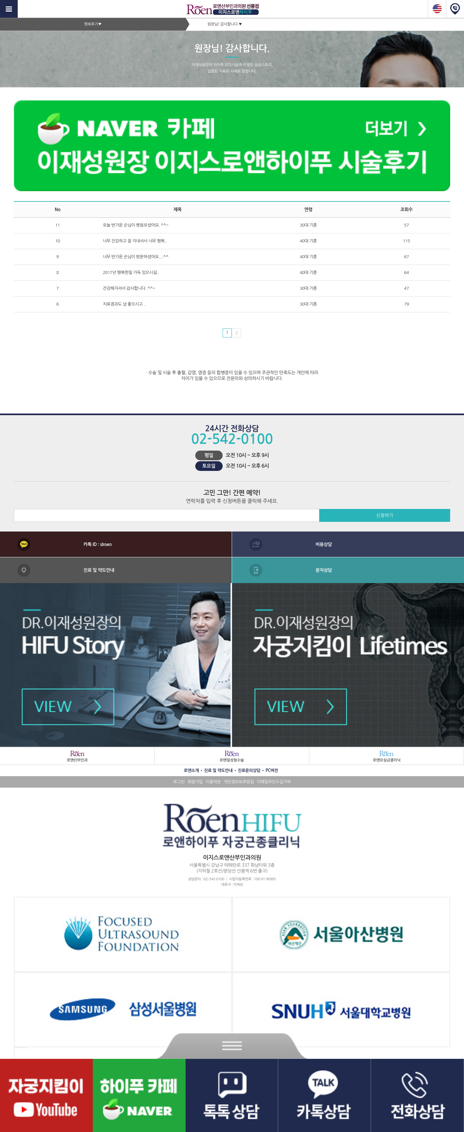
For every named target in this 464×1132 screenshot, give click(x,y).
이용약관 (213, 782)
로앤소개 (191, 770)
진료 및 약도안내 (98, 570)
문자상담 (323, 570)
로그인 (179, 782)
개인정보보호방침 (239, 782)
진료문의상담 (249, 770)
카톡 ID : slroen (97, 544)
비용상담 (323, 544)
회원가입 (195, 782)
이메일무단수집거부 (274, 782)
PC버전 (272, 770)
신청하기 (384, 515)
